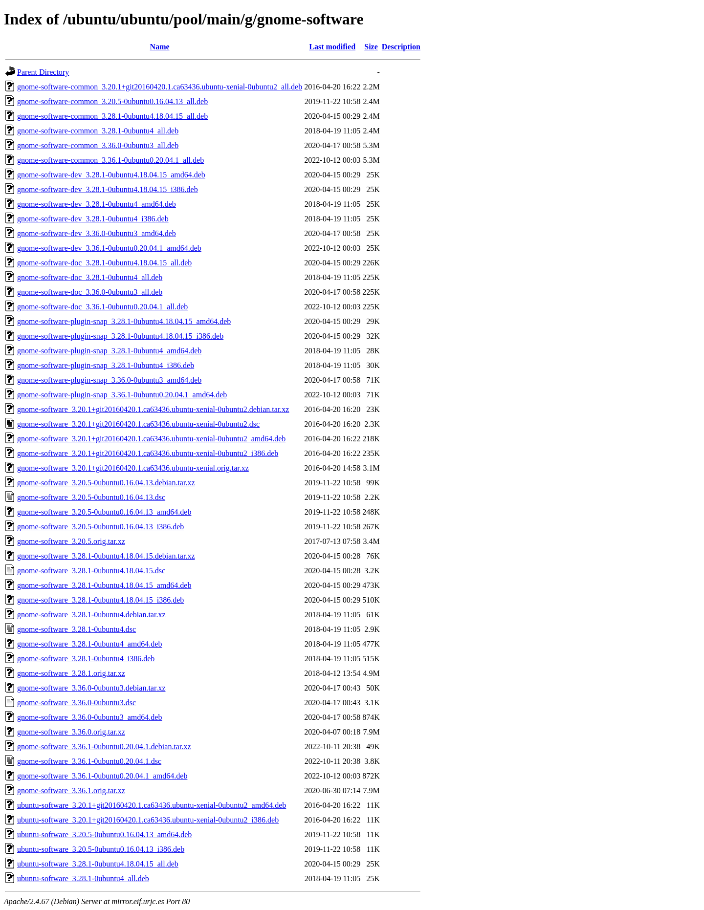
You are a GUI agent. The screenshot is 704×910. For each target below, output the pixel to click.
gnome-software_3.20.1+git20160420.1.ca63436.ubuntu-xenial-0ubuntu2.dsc (138, 424)
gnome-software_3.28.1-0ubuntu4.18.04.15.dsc (91, 570)
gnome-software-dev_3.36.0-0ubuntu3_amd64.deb (96, 233)
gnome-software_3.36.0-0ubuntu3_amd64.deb (89, 717)
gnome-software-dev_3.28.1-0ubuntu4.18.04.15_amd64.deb (111, 175)
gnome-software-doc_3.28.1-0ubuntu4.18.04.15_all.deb (104, 263)
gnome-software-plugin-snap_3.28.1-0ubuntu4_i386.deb (105, 365)
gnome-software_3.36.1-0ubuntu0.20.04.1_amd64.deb (102, 776)
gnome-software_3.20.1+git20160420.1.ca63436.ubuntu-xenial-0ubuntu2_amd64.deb (151, 438)
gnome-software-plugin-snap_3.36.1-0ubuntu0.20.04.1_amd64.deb (122, 394)
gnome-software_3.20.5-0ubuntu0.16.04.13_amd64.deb (104, 512)
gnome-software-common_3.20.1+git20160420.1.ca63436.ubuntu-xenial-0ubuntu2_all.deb (159, 87)
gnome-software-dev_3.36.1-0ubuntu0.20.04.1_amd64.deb (109, 248)
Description (401, 47)
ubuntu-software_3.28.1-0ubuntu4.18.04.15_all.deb (97, 864)
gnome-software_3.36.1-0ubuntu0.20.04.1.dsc (89, 761)
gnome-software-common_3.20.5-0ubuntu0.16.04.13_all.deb (112, 101)
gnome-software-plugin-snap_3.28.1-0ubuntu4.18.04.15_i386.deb (120, 336)
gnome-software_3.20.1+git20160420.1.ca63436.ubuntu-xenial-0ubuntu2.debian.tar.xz (153, 409)
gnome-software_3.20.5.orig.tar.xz (71, 541)
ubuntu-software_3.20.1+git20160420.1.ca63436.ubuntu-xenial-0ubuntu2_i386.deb (148, 820)
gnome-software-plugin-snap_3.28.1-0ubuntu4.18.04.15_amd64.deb (124, 321)
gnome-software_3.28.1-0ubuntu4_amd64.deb (89, 644)
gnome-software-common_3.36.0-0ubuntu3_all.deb (97, 145)
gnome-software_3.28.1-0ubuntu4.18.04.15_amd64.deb (104, 585)
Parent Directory (43, 72)
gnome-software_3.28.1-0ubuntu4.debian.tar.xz (91, 614)
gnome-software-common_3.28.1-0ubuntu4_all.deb (97, 131)
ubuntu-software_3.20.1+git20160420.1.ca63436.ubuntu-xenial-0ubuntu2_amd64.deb (151, 805)
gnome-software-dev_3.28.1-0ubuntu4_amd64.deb (96, 204)
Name (160, 47)
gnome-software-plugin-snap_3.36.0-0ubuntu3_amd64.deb (109, 380)
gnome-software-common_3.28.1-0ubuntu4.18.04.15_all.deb (112, 116)
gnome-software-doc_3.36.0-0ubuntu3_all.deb (89, 292)
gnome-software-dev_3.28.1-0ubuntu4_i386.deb (93, 219)
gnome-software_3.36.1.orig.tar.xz (71, 790)
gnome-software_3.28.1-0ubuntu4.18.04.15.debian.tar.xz (106, 556)
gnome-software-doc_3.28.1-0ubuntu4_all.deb (89, 277)
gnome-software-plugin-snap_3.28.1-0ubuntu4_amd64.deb (109, 351)
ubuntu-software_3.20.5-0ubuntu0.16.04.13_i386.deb (100, 849)
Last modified (332, 47)
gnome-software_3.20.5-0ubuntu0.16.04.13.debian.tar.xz (106, 482)
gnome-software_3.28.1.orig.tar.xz (71, 673)
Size (371, 47)
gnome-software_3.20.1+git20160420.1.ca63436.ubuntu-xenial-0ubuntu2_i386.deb (147, 453)
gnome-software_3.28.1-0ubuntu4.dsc (76, 629)
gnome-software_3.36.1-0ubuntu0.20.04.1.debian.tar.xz (104, 746)
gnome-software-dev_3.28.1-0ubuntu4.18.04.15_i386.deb (107, 189)
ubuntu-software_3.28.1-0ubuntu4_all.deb (83, 878)
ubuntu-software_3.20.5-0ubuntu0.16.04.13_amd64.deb (104, 834)
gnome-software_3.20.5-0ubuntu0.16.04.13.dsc (91, 497)
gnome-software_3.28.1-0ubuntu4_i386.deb (85, 658)
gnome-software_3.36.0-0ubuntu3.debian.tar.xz (91, 688)
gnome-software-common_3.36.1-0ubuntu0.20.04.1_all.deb (110, 160)
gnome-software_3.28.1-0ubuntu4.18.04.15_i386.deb (100, 600)
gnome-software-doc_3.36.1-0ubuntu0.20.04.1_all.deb (102, 307)
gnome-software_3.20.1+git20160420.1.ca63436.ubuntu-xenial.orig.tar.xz (133, 468)
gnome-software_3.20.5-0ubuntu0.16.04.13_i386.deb (100, 526)
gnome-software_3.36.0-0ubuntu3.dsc (76, 702)
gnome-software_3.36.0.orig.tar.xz (71, 732)
